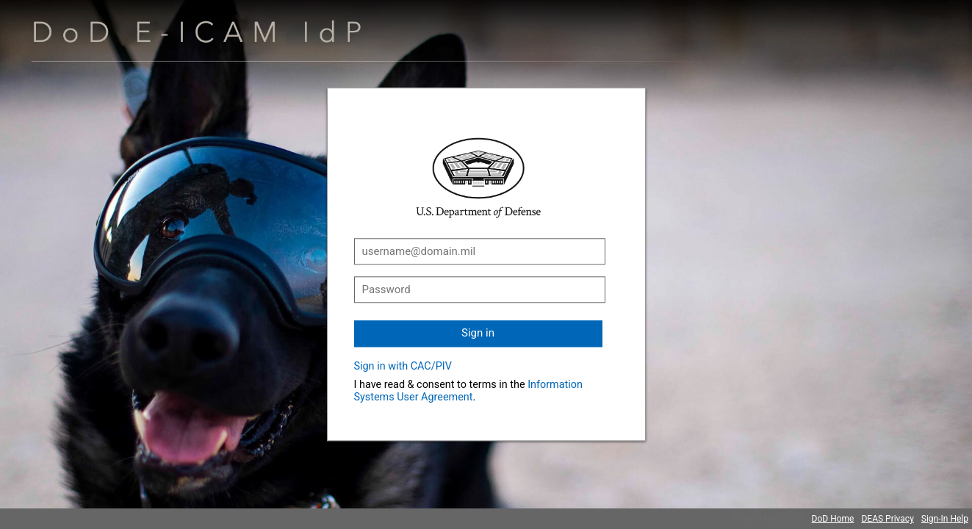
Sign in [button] (477, 332)
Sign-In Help (944, 519)
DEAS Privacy (887, 519)
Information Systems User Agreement (468, 390)
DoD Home (833, 519)
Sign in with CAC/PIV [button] (403, 366)
